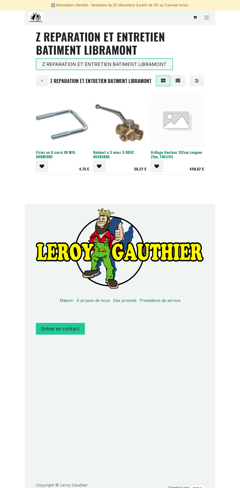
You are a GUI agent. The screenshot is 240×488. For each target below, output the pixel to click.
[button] (42, 166)
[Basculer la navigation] (206, 17)
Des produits (125, 300)
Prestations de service (160, 300)
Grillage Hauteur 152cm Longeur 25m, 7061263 (176, 154)
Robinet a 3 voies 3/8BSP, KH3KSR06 (114, 154)
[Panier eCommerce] (195, 17)
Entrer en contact (60, 329)
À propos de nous (93, 300)
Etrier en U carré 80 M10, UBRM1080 (56, 154)
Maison (66, 300)
